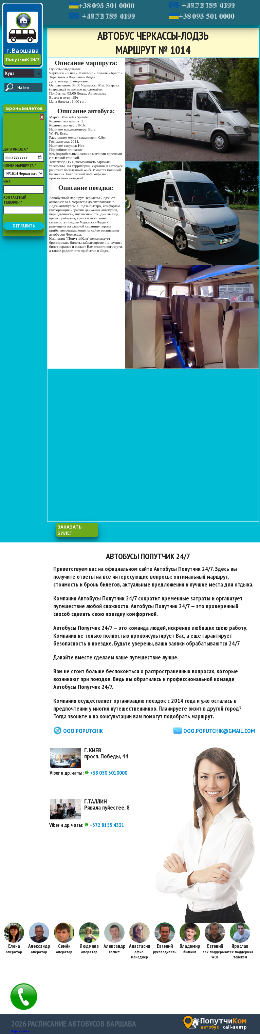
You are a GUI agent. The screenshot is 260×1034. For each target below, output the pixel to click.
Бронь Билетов (24, 108)
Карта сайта (20, 1031)
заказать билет (69, 530)
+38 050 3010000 (106, 772)
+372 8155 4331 (104, 824)
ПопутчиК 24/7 (22, 59)
